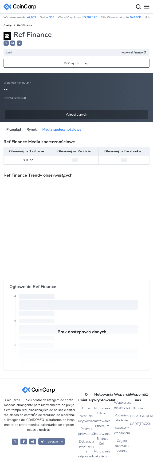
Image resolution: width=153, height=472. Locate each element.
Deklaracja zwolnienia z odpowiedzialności (86, 449)
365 (51, 17)
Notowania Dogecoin (102, 454)
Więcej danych (76, 114)
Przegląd (13, 129)
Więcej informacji (76, 63)
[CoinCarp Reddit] (32, 441)
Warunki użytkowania (86, 418)
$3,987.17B (89, 17)
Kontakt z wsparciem (122, 430)
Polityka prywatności (86, 431)
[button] (12, 43)
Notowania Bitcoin (102, 410)
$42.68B (135, 17)
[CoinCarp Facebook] (23, 441)
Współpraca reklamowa (122, 405)
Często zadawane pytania (121, 446)
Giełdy (8, 25)
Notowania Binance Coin (102, 438)
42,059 (31, 17)
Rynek (32, 129)
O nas (86, 408)
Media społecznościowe (61, 129)
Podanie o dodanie (122, 418)
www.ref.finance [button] (134, 52)
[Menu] (146, 7)
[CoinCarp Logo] (21, 7)
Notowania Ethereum (102, 423)
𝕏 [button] (6, 43)
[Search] (138, 7)
